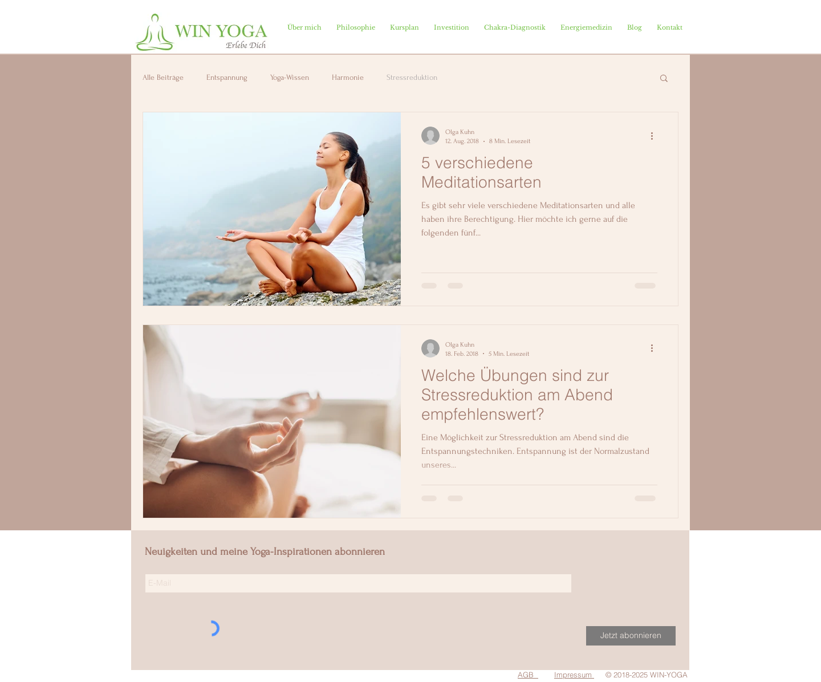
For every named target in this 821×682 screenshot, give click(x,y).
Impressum (573, 674)
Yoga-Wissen (289, 77)
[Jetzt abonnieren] (631, 636)
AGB (526, 674)
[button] (664, 79)
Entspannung (226, 77)
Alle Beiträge (163, 77)
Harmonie (348, 77)
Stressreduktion (412, 77)
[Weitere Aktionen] (656, 136)
